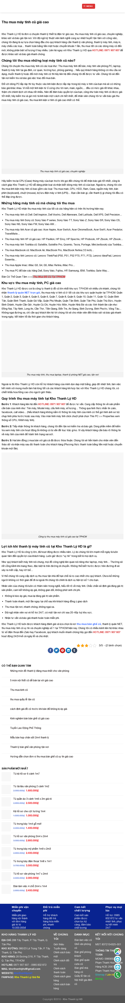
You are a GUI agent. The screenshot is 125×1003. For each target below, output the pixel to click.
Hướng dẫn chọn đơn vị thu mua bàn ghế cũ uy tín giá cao (41, 756)
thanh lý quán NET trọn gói (23, 292)
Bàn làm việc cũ (83, 940)
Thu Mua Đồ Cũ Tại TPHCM (49, 276)
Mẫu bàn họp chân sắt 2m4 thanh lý (29, 737)
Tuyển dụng (60, 948)
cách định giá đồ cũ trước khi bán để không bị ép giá (38, 708)
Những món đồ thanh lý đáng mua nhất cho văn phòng (39, 670)
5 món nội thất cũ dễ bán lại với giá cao (31, 680)
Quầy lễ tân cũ (82, 975)
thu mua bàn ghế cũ (89, 623)
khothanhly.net (23, 972)
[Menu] (88, 6)
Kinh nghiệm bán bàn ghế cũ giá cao (29, 718)
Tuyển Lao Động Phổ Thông (25, 728)
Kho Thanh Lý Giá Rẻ (27, 977)
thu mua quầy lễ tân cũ (22, 699)
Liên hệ (110, 974)
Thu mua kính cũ (19, 689)
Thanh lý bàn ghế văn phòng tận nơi (29, 747)
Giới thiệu (59, 944)
